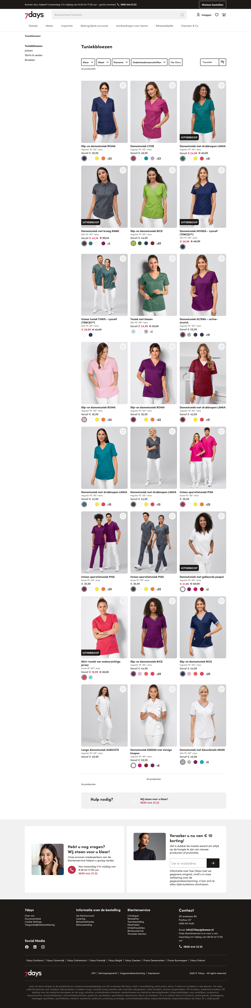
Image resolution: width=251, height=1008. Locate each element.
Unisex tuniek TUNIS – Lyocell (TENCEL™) (99, 320)
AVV (93, 973)
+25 (208, 504)
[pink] (183, 504)
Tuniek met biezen (141, 319)
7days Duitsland (34, 960)
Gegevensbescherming (132, 973)
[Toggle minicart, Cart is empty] (224, 15)
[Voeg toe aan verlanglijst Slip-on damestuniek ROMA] (123, 85)
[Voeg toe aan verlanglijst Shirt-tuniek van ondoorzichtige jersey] (123, 601)
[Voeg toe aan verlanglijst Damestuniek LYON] (172, 85)
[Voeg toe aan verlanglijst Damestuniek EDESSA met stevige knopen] (172, 689)
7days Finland (197, 960)
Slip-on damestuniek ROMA (98, 146)
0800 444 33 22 (129, 4)
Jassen (29, 50)
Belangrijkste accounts (94, 25)
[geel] (97, 158)
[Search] (182, 14)
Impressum (154, 973)
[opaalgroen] (183, 159)
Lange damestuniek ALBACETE (100, 749)
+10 (208, 334)
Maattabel (133, 924)
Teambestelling (136, 921)
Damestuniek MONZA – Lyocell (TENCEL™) (198, 232)
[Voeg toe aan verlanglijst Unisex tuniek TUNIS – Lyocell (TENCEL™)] (123, 258)
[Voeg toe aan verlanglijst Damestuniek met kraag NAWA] (123, 170)
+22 (109, 158)
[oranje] (103, 158)
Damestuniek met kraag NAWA (100, 231)
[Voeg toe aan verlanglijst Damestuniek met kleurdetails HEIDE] (221, 689)
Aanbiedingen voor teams (132, 25)
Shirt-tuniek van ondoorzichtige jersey (100, 663)
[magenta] (133, 158)
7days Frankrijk (97, 960)
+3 (108, 243)
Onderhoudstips (136, 927)
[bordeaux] (152, 243)
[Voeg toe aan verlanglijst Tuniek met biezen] (172, 258)
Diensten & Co (189, 25)
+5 (207, 762)
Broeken (30, 60)
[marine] (84, 158)
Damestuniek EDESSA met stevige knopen (151, 751)
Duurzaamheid (33, 918)
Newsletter (133, 918)
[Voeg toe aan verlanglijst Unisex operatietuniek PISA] (221, 431)
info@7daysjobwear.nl (200, 929)
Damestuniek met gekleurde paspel (202, 576)
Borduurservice (136, 930)
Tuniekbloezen (33, 45)
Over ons (29, 915)
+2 (207, 589)
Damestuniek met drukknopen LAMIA (202, 146)
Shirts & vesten (33, 55)
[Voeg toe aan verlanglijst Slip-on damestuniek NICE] (172, 170)
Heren (49, 25)
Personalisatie (164, 25)
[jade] (146, 158)
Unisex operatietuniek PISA (196, 492)
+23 (159, 158)
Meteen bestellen (212, 4)
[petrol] (91, 243)
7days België (115, 960)
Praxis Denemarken (154, 960)
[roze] (84, 420)
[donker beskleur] (103, 243)
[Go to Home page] (34, 14)
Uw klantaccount (85, 915)
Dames (33, 25)
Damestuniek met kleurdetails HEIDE (202, 749)
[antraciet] (84, 243)
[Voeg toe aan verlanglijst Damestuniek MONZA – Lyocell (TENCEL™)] (221, 170)
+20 (159, 243)
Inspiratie (67, 25)
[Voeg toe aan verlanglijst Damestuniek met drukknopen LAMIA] (221, 85)
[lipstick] (202, 159)
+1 (151, 331)
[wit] (91, 158)
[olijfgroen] (140, 243)
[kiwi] (133, 243)
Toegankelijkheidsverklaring (40, 924)
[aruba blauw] (91, 677)
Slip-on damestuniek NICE (146, 231)
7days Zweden (133, 960)
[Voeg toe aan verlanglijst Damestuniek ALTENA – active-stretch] (221, 258)
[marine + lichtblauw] (146, 243)
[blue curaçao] (202, 762)
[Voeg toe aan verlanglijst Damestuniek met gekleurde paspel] (221, 516)
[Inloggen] (203, 15)
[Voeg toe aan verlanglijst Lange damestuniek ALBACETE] (123, 689)
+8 (158, 765)
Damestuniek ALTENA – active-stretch (199, 320)
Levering (80, 918)
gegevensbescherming (184, 881)
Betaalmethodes (85, 921)
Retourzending (84, 924)
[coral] (146, 674)
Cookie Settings (33, 921)
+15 (208, 158)
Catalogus (133, 915)
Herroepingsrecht (107, 973)
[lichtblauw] (133, 331)
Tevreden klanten (137, 933)
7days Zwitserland (77, 960)
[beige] (189, 762)
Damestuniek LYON (142, 146)
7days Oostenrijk (55, 960)
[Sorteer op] (209, 62)
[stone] (152, 158)
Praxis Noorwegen (177, 960)
